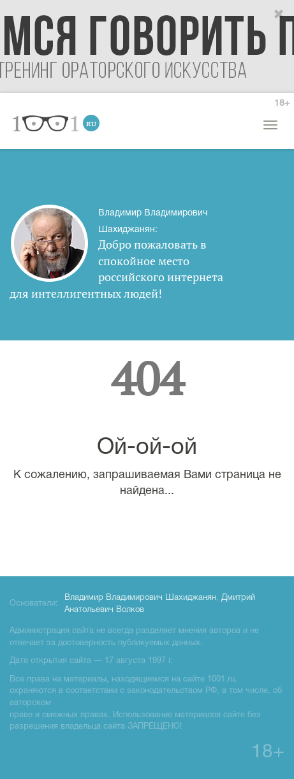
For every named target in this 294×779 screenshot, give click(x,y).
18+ (282, 103)
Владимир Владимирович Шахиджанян (140, 598)
